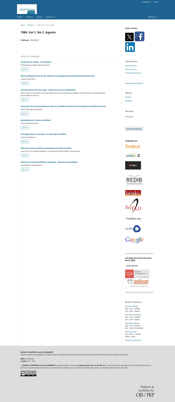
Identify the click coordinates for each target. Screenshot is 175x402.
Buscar (152, 17)
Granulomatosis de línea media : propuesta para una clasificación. (48, 90)
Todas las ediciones (133, 340)
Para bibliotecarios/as (133, 73)
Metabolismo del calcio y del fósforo (36, 120)
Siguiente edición (132, 323)
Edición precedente (133, 315)
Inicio (23, 25)
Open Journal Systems (134, 83)
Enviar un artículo (134, 129)
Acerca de (50, 17)
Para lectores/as (131, 66)
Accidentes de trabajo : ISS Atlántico (36, 62)
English (128, 97)
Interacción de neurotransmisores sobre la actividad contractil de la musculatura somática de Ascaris (63, 106)
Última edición (131, 332)
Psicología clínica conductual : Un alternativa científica (43, 134)
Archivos (29, 17)
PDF (25, 69)
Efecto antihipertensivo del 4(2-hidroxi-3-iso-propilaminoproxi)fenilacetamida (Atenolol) (58, 76)
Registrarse (147, 2)
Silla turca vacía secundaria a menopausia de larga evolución (46, 148)
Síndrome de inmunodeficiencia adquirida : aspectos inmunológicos (49, 162)
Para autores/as (131, 69)
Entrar (155, 2)
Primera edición (131, 306)
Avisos (39, 17)
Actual (19, 17)
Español (128, 101)
